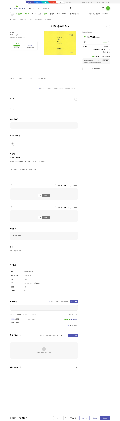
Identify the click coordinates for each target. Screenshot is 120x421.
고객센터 (108, 2)
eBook (38, 2)
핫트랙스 (52, 2)
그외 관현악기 (47, 19)
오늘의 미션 (92, 14)
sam (45, 2)
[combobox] (32, 8)
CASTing (65, 14)
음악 (31, 19)
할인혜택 (98, 14)
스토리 (59, 2)
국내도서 (15, 19)
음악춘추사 (12, 37)
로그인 (87, 2)
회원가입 (83, 2)
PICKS (58, 14)
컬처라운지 (73, 14)
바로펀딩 (52, 14)
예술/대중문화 (23, 19)
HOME (10, 20)
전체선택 (60, 185)
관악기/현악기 (38, 19)
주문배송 (98, 2)
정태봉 (12, 35)
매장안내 (103, 2)
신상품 (39, 14)
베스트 (34, 14)
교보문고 (30, 2)
